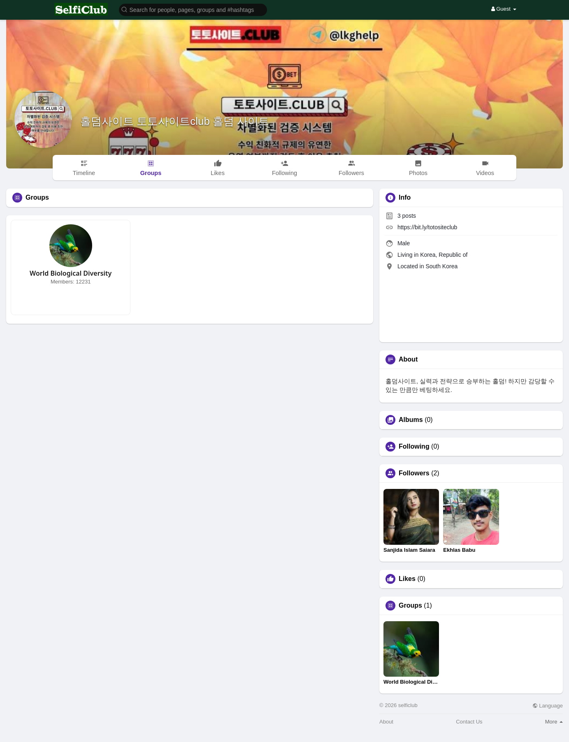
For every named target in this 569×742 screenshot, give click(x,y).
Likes (407, 579)
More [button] (554, 722)
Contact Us (469, 721)
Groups (410, 605)
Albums (411, 420)
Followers (414, 473)
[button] (193, 9)
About (386, 721)
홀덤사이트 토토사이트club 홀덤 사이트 (174, 121)
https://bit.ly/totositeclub (427, 227)
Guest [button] (503, 9)
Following (414, 446)
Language (547, 705)
